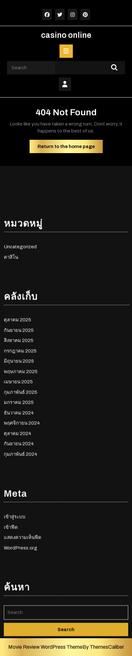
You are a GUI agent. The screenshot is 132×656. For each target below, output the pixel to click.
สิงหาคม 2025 (18, 384)
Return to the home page (70, 148)
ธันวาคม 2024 (19, 456)
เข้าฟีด (11, 571)
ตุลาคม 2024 (17, 477)
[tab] (66, 51)
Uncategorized (20, 290)
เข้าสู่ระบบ (14, 560)
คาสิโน (11, 301)
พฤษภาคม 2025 (21, 415)
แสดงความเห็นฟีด (22, 581)
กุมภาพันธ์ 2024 (20, 498)
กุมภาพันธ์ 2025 (20, 436)
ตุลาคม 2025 (17, 363)
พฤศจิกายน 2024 (22, 467)
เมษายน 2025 (18, 425)
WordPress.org (20, 591)
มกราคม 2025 (19, 446)
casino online (66, 35)
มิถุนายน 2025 (19, 405)
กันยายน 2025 (19, 374)
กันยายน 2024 (19, 487)
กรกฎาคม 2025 (20, 394)
